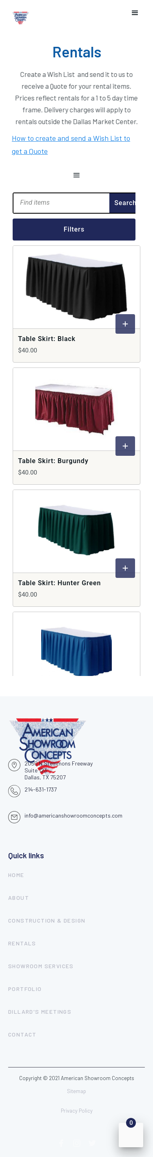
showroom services (41, 965)
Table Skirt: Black (46, 339)
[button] (135, 13)
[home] (20, 13)
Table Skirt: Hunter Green (59, 583)
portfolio (25, 988)
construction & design (46, 920)
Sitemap (76, 1091)
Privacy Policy (77, 1110)
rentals (22, 943)
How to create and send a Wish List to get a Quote (71, 142)
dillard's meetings (39, 1011)
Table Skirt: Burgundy (53, 461)
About (18, 897)
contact (22, 1034)
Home (16, 874)
